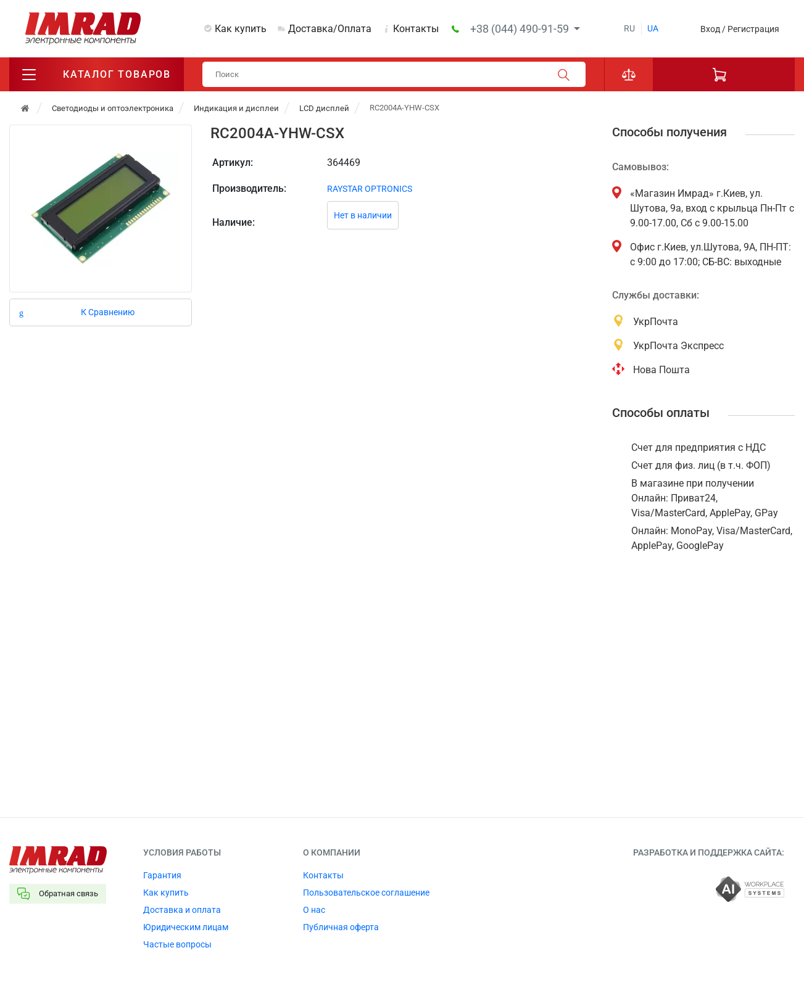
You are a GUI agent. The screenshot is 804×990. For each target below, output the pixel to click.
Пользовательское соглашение (366, 892)
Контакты (416, 29)
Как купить (241, 29)
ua (652, 28)
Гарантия (162, 875)
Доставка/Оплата (329, 29)
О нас (314, 910)
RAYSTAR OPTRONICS (369, 189)
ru (629, 28)
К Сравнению (108, 312)
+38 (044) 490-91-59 (520, 28)
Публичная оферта (341, 927)
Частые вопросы (177, 944)
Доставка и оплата (182, 910)
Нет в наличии (363, 215)
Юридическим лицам (185, 927)
